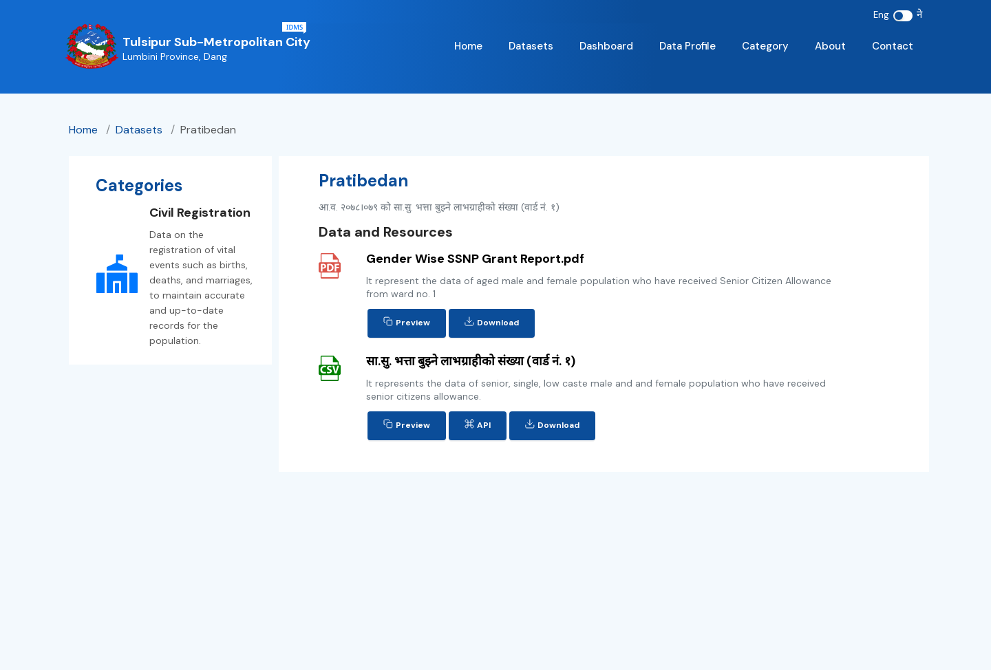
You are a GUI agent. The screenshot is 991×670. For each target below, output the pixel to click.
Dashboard (606, 46)
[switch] (903, 15)
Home (468, 46)
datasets (140, 129)
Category (765, 46)
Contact (892, 46)
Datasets (531, 46)
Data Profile (687, 46)
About (830, 46)
